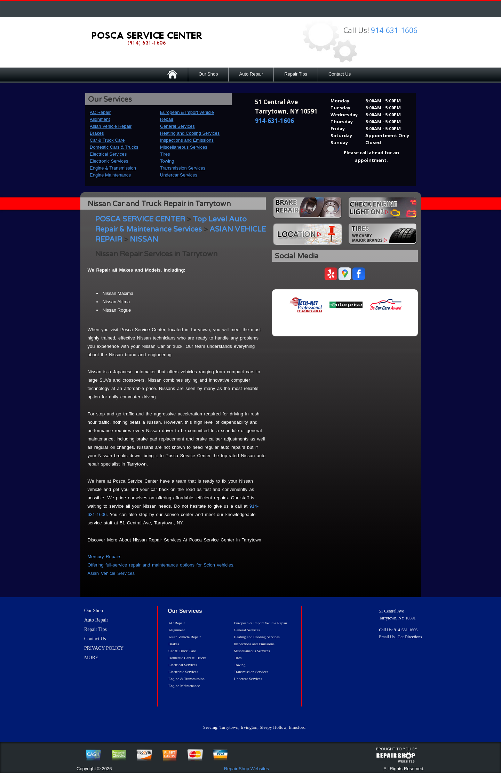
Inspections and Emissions (187, 140)
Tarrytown (229, 727)
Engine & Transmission (113, 168)
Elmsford (297, 727)
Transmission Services (182, 168)
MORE (91, 657)
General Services (177, 126)
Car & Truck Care (107, 140)
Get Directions (410, 636)
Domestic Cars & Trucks (114, 147)
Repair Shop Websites (246, 768)
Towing (167, 161)
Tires (165, 154)
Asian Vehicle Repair (111, 126)
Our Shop (208, 74)
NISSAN (144, 239)
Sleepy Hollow (273, 727)
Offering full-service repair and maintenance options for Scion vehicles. (161, 565)
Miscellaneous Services (183, 147)
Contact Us (339, 74)
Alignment (100, 119)
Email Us (387, 636)
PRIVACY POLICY (104, 648)
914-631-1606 (394, 30)
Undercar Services (178, 175)
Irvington (248, 727)
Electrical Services (108, 154)
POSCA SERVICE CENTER (140, 219)
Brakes (97, 133)
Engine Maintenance (110, 175)
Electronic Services (109, 161)
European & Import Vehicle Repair (260, 623)
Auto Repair (251, 74)
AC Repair (100, 112)
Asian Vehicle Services (111, 573)
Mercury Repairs (104, 556)
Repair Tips (295, 74)
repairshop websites (395, 757)
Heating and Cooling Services (190, 133)
